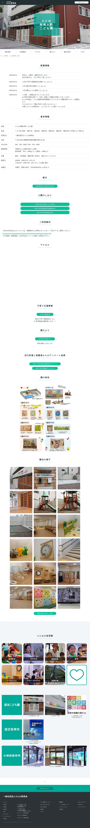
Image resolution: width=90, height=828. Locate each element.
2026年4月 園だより (45, 339)
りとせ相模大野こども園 (33, 705)
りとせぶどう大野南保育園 (55, 756)
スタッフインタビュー (64, 806)
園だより (52, 52)
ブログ (82, 52)
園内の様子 (67, 52)
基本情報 (7, 52)
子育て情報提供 (45, 314)
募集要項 (61, 809)
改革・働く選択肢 (43, 806)
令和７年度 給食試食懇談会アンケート (45, 364)
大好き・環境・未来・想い (45, 804)
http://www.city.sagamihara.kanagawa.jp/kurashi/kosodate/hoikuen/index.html (27, 233)
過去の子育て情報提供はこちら (45, 319)
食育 (4, 811)
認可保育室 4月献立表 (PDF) (45, 186)
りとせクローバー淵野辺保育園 (77, 756)
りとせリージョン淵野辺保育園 (33, 756)
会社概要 (42, 809)
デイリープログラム (7, 816)
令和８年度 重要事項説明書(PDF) (44, 208)
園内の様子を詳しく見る (45, 613)
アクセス (37, 52)
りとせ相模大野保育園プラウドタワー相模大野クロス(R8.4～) (24, 810)
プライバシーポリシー (82, 806)
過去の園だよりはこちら (45, 343)
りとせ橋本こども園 (55, 705)
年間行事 (5, 818)
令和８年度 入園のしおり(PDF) (45, 204)
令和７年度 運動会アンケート (45, 368)
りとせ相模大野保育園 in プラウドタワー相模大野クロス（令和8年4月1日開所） (33, 731)
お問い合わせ (80, 804)
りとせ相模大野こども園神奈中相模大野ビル (22, 806)
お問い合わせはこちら (45, 788)
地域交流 (5, 809)
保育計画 (5, 804)
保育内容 (5, 806)
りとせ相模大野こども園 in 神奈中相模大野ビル (77, 706)
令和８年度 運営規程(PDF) (45, 212)
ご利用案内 (22, 52)
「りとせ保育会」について (64, 804)
